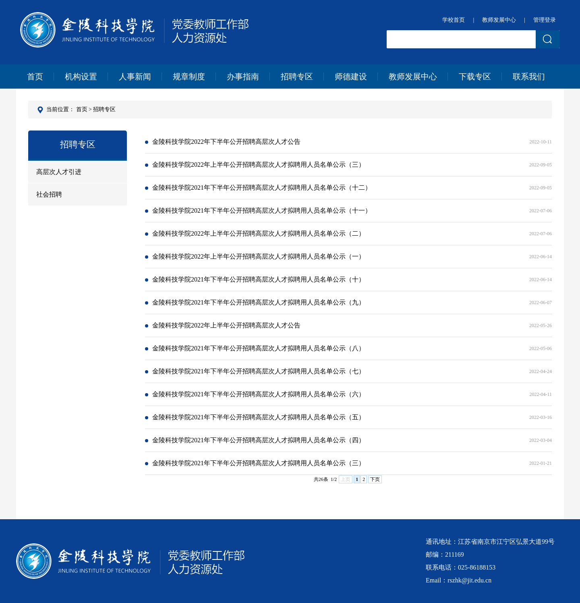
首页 (35, 76)
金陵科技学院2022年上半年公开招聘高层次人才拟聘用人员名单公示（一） (348, 257)
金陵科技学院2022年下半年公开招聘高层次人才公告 (348, 142)
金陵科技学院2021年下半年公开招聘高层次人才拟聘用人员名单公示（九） (348, 302)
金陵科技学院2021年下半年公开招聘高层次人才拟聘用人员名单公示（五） (348, 417)
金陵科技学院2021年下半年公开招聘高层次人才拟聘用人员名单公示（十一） (348, 211)
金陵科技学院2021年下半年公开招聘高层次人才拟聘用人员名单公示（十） (348, 279)
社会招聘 (49, 194)
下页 (375, 479)
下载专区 (475, 76)
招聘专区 (297, 76)
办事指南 (243, 76)
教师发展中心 (499, 20)
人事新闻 (135, 76)
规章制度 (189, 76)
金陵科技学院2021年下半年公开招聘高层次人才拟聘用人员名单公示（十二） (348, 188)
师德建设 (351, 76)
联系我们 (529, 76)
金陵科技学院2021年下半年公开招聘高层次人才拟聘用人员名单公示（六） (348, 394)
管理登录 (544, 20)
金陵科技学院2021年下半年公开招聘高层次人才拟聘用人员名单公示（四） (348, 440)
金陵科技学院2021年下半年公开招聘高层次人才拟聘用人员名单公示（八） (348, 348)
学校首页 (453, 20)
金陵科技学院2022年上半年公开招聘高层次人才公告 (348, 325)
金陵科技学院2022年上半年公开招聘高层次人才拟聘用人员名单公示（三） (348, 165)
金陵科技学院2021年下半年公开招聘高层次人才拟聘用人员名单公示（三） (348, 463)
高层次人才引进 (58, 171)
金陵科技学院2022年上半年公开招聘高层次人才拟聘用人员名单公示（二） (348, 234)
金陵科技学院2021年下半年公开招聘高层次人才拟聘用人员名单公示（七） (348, 371)
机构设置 (81, 76)
